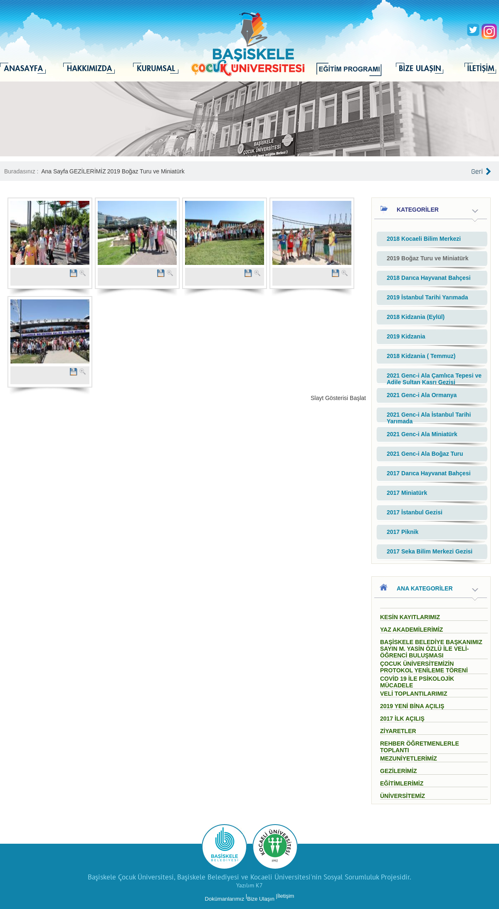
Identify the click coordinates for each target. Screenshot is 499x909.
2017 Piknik (402, 532)
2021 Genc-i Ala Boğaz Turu (425, 453)
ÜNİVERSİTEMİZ (402, 796)
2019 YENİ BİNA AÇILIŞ (412, 706)
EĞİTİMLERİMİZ (401, 783)
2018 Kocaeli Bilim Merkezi (424, 238)
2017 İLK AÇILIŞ (402, 718)
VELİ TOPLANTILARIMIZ (413, 693)
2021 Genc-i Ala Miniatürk (422, 434)
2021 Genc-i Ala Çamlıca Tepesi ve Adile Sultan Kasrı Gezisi (434, 378)
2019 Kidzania (406, 336)
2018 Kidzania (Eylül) (416, 317)
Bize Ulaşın (260, 899)
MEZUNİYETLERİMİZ (408, 758)
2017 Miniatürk (407, 492)
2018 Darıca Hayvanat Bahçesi (429, 277)
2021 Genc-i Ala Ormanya (422, 395)
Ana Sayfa (54, 171)
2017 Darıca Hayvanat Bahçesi (429, 473)
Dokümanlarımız (225, 899)
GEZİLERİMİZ (87, 171)
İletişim (285, 896)
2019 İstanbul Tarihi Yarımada (427, 297)
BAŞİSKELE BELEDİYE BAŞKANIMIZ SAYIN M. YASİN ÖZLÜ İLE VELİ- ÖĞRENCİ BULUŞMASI (431, 649)
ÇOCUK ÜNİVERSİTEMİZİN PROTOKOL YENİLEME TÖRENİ (424, 667)
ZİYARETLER (398, 731)
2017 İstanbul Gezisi (414, 512)
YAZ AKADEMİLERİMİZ (411, 629)
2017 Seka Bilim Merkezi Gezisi (429, 551)
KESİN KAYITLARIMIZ (410, 617)
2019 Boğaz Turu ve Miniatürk (146, 171)
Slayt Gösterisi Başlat (338, 398)
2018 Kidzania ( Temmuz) (421, 356)
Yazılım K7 (249, 885)
